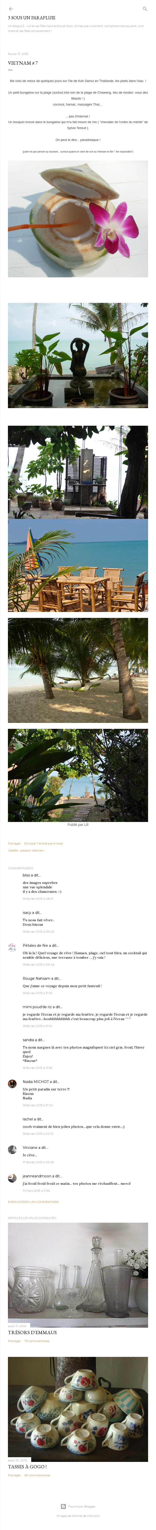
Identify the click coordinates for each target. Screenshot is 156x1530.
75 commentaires (37, 1341)
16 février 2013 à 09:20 (38, 931)
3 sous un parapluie (31, 18)
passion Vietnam (32, 850)
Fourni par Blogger (78, 1506)
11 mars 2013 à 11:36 (36, 1190)
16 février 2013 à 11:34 (37, 1026)
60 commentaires (37, 1475)
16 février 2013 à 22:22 (38, 1133)
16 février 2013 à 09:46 (38, 964)
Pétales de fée (35, 945)
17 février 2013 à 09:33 (38, 1162)
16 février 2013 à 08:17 (38, 898)
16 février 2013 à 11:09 (37, 993)
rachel (28, 1119)
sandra (28, 1040)
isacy (27, 912)
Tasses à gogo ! (27, 1466)
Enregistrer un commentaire (33, 1202)
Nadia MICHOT (36, 1082)
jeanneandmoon (37, 1176)
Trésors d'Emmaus (32, 1332)
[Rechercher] (145, 8)
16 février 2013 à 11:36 (37, 1068)
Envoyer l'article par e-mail (44, 843)
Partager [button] (14, 843)
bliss (26, 875)
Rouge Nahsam (36, 978)
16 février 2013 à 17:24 (38, 1105)
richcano (93, 1516)
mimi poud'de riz (37, 1007)
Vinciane (30, 1147)
